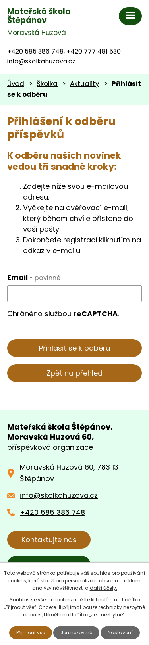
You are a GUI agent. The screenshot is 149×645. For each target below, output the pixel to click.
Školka (47, 83)
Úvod (15, 83)
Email (33, 277)
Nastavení (120, 632)
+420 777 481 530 (93, 51)
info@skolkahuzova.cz (41, 61)
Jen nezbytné (76, 632)
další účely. (103, 588)
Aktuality (84, 83)
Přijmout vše (30, 632)
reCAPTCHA (96, 314)
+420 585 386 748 (35, 51)
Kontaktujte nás (49, 540)
